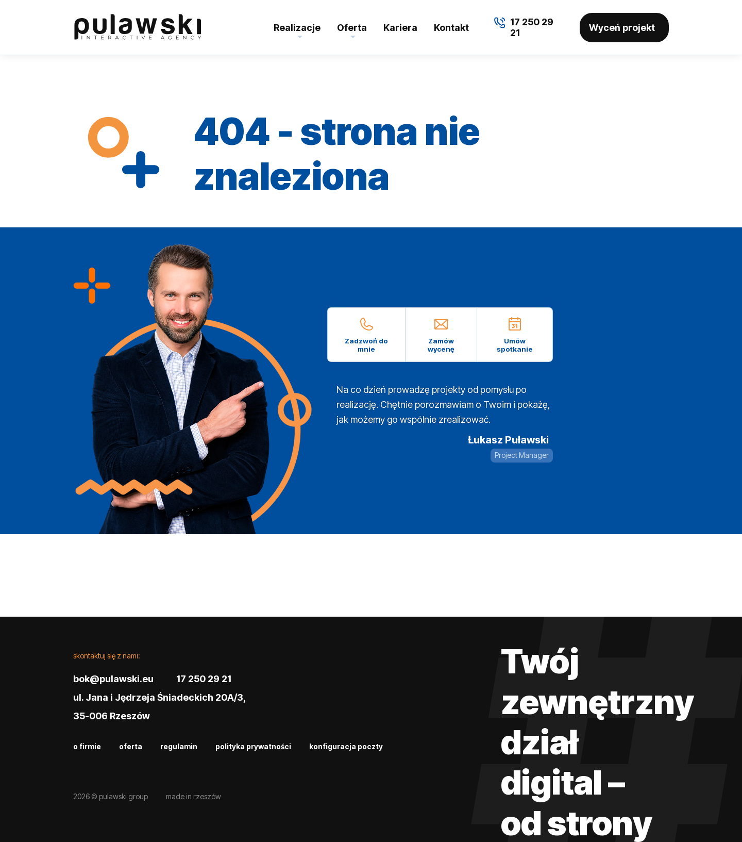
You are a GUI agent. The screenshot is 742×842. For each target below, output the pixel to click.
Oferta (352, 27)
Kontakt (451, 27)
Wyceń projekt (622, 27)
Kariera (400, 27)
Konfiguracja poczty (346, 746)
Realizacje (297, 27)
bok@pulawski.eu (113, 678)
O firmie (87, 746)
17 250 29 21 (203, 678)
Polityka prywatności (253, 746)
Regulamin (178, 746)
